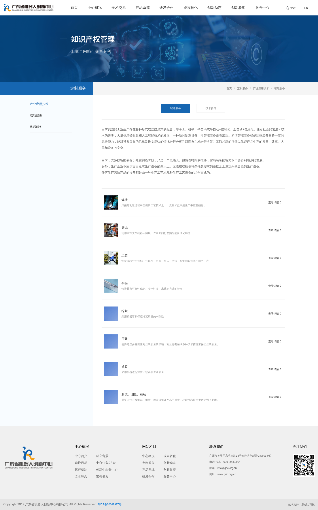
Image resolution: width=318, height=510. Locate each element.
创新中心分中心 (107, 469)
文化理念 (81, 476)
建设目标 (81, 463)
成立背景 (102, 456)
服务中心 (262, 7)
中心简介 (81, 456)
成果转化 (191, 7)
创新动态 (214, 7)
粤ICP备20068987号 (109, 504)
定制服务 (242, 88)
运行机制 (81, 469)
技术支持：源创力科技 (301, 504)
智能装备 (279, 88)
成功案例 (36, 115)
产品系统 (143, 7)
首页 (74, 7)
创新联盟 (238, 7)
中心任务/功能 (105, 463)
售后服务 (36, 127)
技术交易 (119, 7)
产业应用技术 (39, 104)
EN (306, 7)
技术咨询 (211, 108)
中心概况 (95, 7)
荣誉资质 (102, 476)
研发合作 (166, 7)
